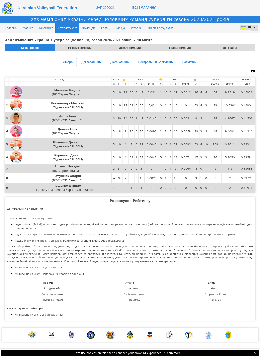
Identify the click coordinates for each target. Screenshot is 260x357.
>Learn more (172, 353)
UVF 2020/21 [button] (106, 7)
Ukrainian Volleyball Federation (47, 8)
